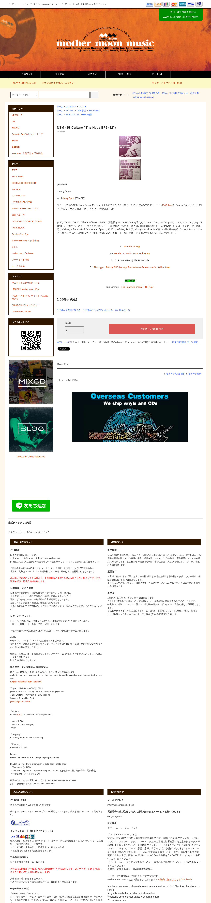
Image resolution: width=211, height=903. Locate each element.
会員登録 (56, 74)
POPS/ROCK (18, 228)
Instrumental (94, 111)
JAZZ (14, 170)
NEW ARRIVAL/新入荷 (22, 83)
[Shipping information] (20, 701)
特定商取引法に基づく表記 (185, 342)
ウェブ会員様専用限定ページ (26, 283)
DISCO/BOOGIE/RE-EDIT (24, 183)
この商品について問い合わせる (98, 310)
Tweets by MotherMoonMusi (30, 456)
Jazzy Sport (68, 198)
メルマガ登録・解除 (171, 83)
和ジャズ (194, 93)
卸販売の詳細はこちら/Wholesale (175, 879)
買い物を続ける (122, 310)
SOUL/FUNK (18, 177)
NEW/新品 (81, 111)
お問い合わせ (121, 74)
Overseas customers (21, 311)
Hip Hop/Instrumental (132, 287)
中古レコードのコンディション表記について (30, 297)
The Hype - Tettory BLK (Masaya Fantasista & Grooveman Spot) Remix (132, 267)
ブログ (155, 83)
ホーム (60, 107)
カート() (154, 74)
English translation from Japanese (26, 682)
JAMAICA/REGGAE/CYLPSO (25, 208)
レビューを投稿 (193, 373)
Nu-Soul (149, 287)
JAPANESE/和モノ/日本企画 (146, 93)
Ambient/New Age (20, 234)
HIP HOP (83, 107)
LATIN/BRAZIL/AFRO (22, 202)
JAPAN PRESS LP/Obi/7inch (175, 93)
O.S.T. (15, 247)
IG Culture (167, 205)
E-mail (20, 715)
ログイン (89, 74)
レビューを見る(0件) (174, 373)
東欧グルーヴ (18, 215)
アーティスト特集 (20, 260)
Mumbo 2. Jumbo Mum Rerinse (131, 253)
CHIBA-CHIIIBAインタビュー (25, 305)
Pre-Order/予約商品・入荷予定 (56, 83)
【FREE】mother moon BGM (25, 289)
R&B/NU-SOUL (73, 114)
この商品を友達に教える (68, 310)
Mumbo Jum (132, 246)
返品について (63, 342)
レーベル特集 (18, 266)
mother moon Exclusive (143, 97)
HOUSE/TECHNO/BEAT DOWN (27, 221)
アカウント (24, 74)
